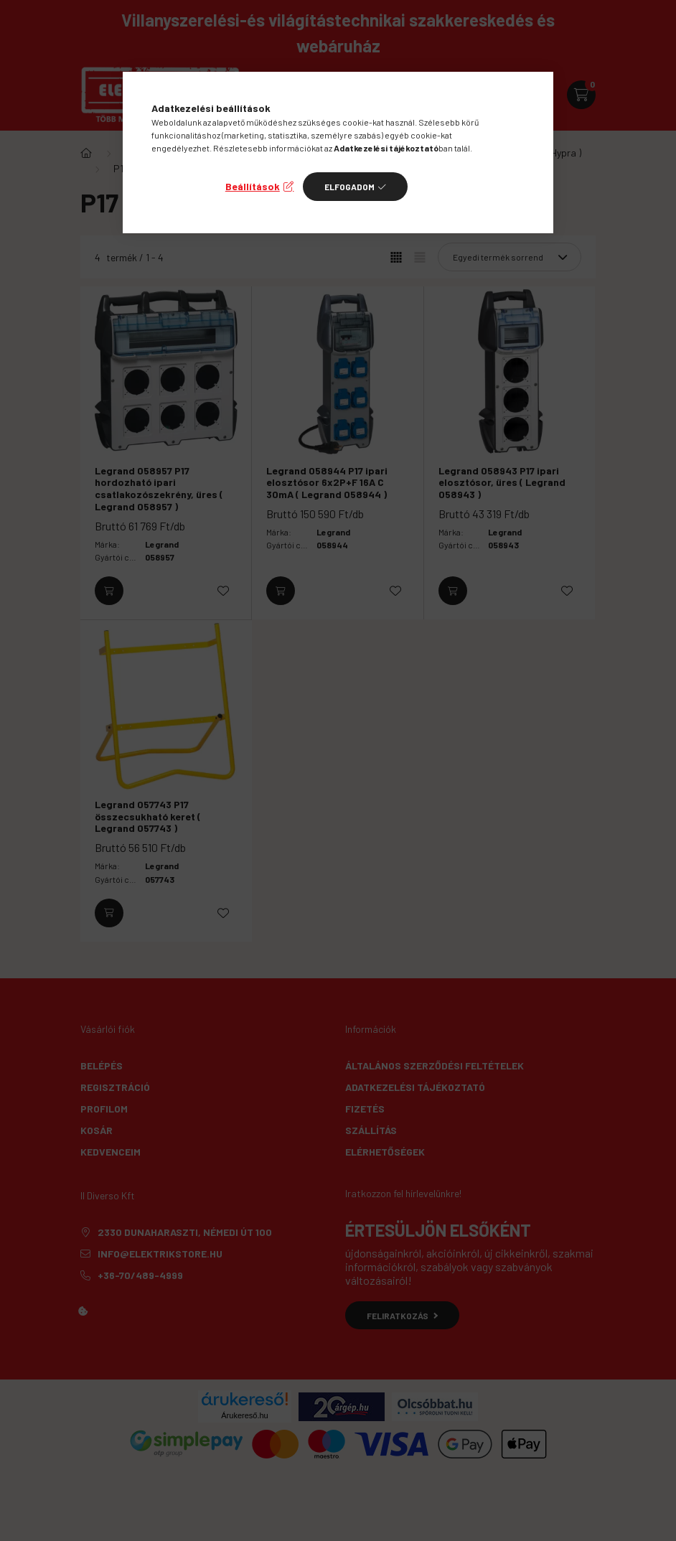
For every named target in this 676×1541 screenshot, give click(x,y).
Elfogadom (349, 187)
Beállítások (252, 186)
